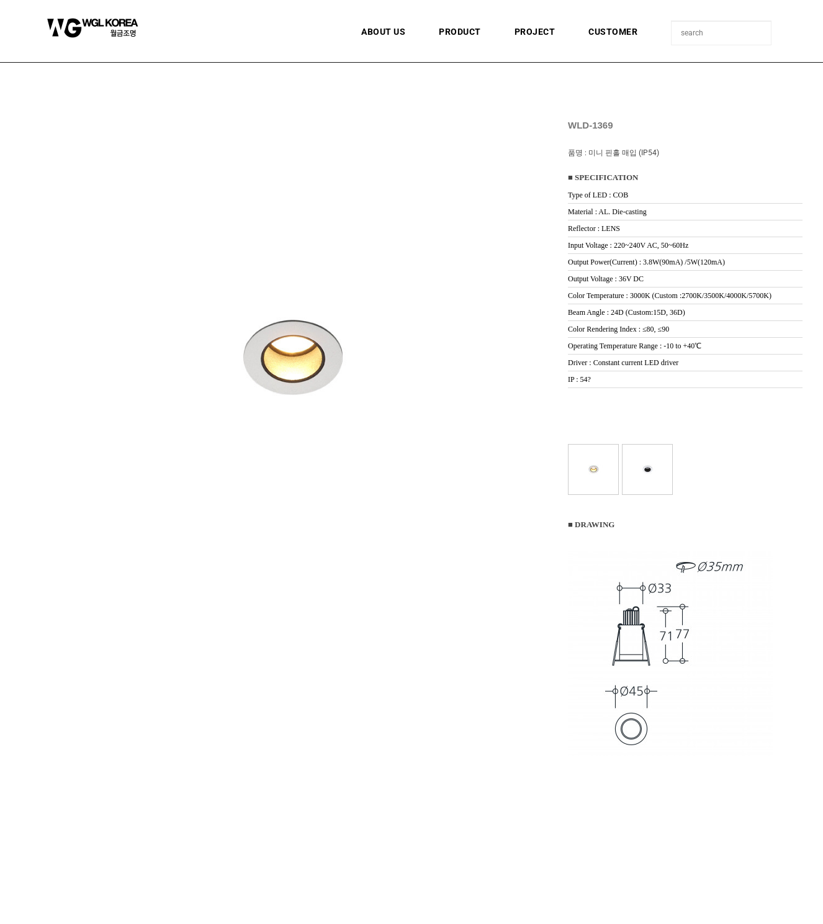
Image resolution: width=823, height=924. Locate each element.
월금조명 (123, 28)
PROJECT (535, 32)
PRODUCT (460, 32)
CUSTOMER (612, 32)
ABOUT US (383, 32)
